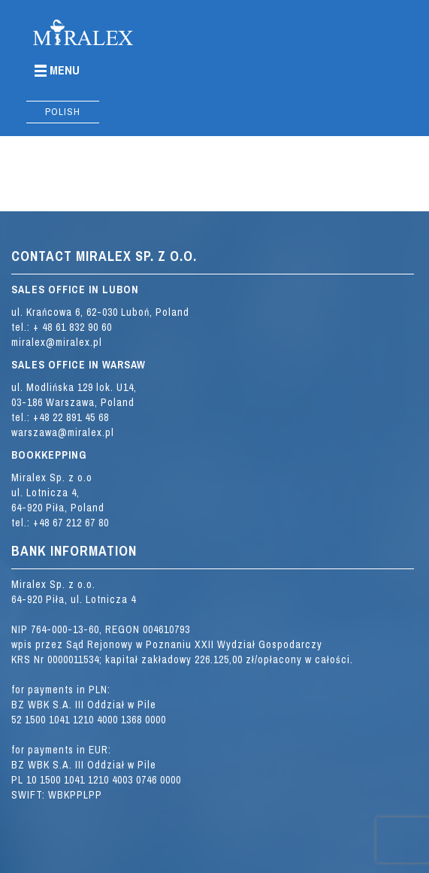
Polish (62, 111)
